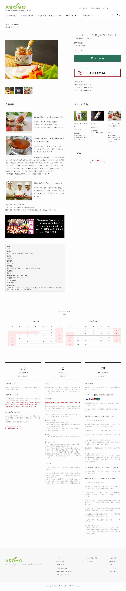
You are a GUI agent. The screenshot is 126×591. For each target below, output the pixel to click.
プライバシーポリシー (71, 576)
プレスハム (94, 125)
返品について (78, 82)
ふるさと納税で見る (97, 73)
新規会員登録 (95, 8)
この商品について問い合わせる (84, 87)
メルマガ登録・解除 (96, 559)
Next (54, 59)
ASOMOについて (11, 15)
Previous (8, 59)
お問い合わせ (115, 573)
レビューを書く (96, 162)
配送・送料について (70, 563)
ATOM (96, 563)
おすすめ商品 (41, 15)
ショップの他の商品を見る (82, 90)
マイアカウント (83, 8)
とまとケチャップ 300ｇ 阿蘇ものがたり (114, 127)
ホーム (7, 24)
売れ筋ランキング (27, 15)
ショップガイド (70, 15)
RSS (91, 563)
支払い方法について (70, 569)
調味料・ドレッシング (12, 27)
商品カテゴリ (87, 15)
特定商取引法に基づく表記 (82, 85)
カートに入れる (97, 58)
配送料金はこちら (13, 429)
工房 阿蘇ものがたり (18, 24)
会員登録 (113, 563)
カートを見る (115, 569)
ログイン (105, 8)
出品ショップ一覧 (55, 15)
